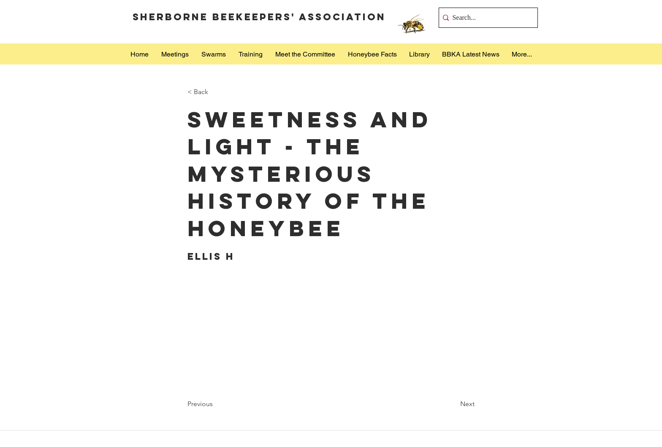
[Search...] (486, 17)
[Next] (453, 404)
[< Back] (215, 91)
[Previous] (215, 404)
